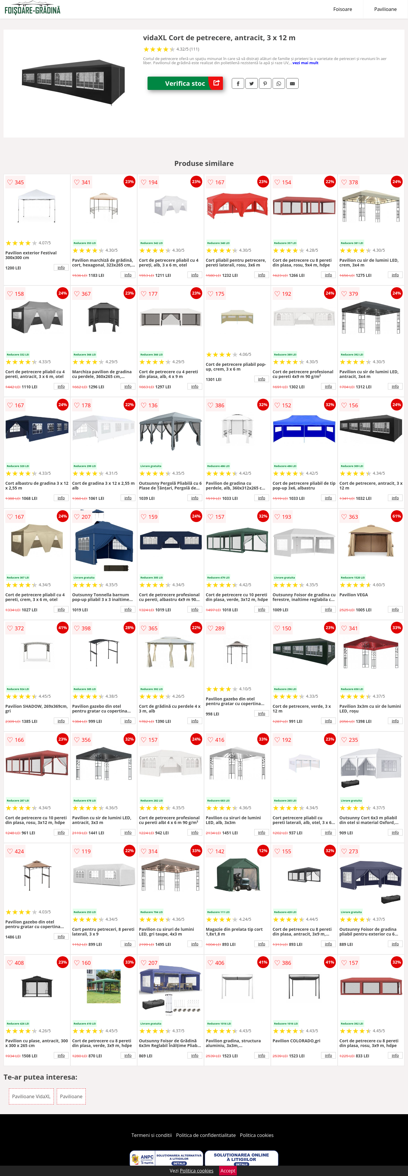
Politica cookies (257, 1135)
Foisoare (342, 9)
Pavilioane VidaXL (31, 1096)
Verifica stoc (194, 83)
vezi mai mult (306, 62)
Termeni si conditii (152, 1135)
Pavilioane (385, 9)
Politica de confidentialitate (206, 1135)
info (61, 267)
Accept (228, 1170)
